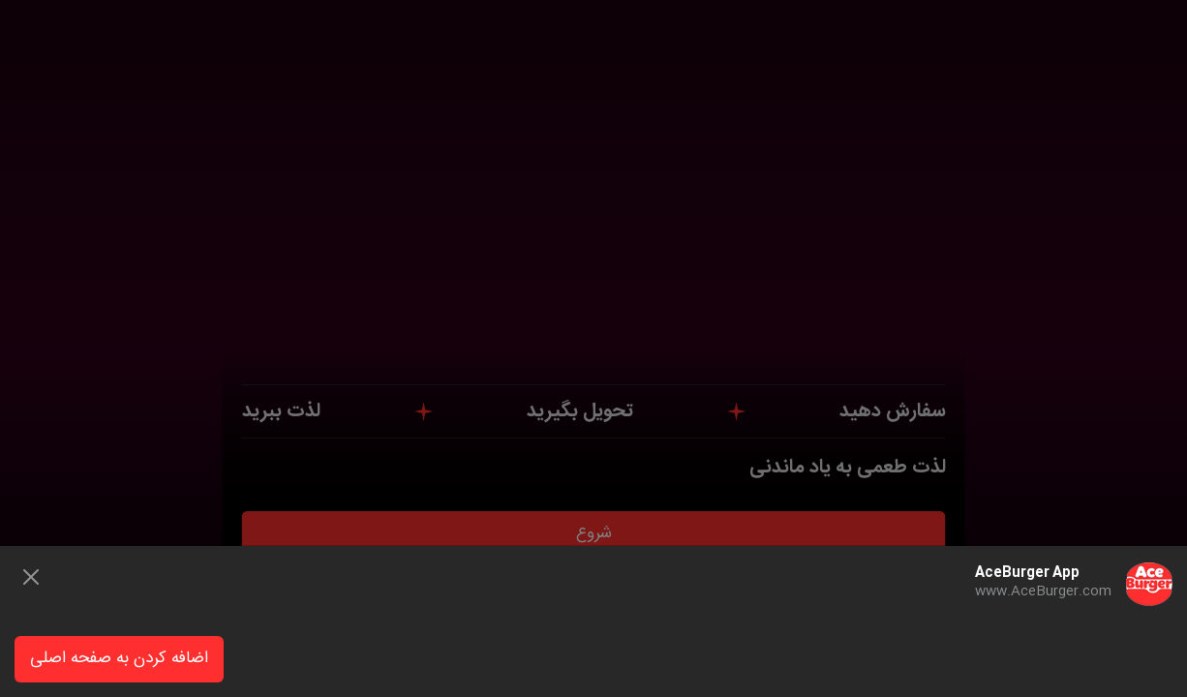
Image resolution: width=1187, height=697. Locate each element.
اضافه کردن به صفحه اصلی (119, 658)
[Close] (31, 577)
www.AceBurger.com (1043, 591)
